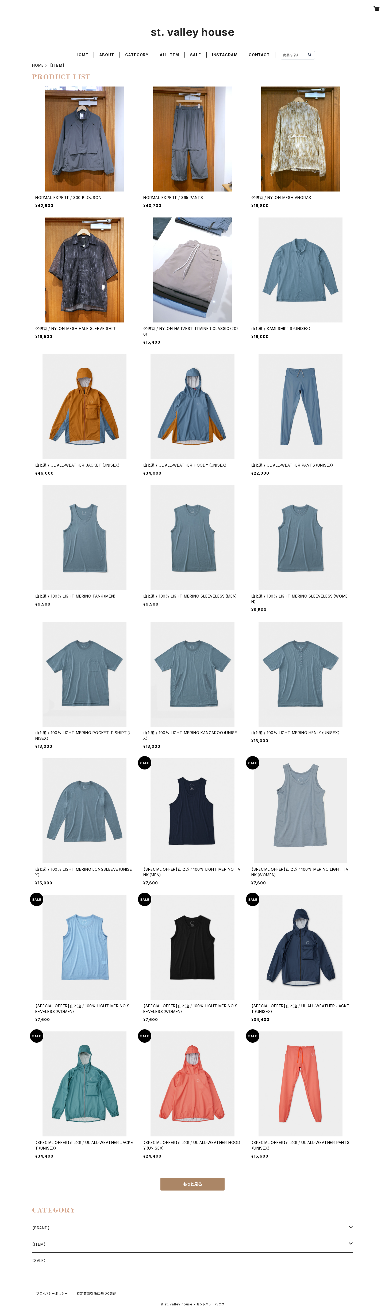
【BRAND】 (41, 1228)
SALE (195, 54)
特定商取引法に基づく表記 (96, 1294)
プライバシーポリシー (52, 1294)
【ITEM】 (39, 1244)
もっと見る (192, 1184)
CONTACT (259, 54)
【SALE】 (39, 1260)
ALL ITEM (169, 54)
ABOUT (106, 54)
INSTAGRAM (225, 54)
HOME (81, 54)
